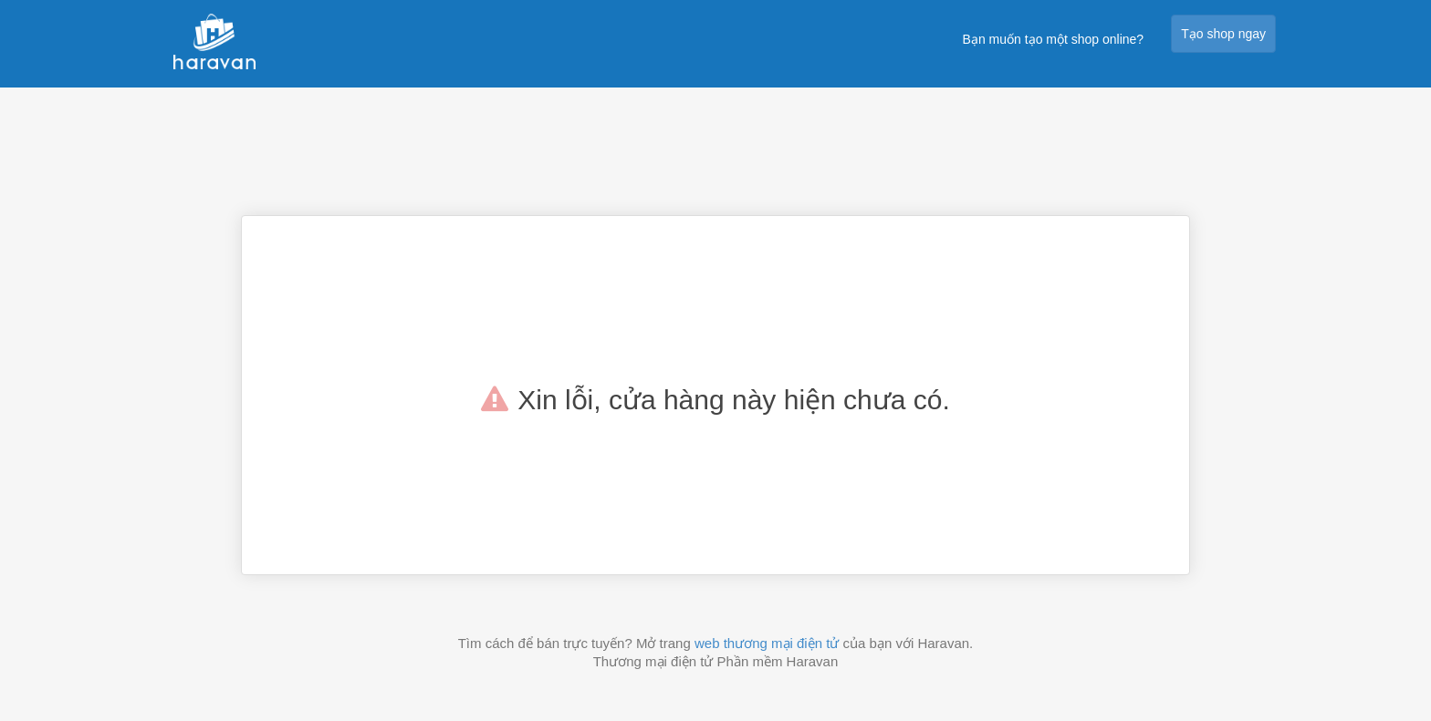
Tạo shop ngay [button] (1223, 33)
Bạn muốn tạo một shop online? (1053, 39)
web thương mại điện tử (767, 643)
